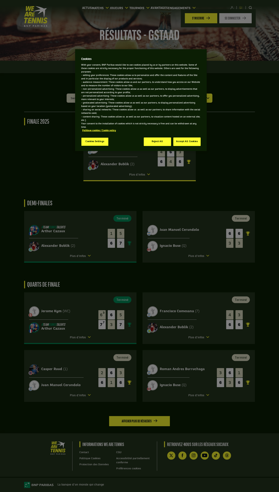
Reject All (157, 141)
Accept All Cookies (187, 141)
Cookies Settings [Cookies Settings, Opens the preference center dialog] (94, 141)
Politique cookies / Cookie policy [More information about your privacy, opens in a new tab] (99, 130)
